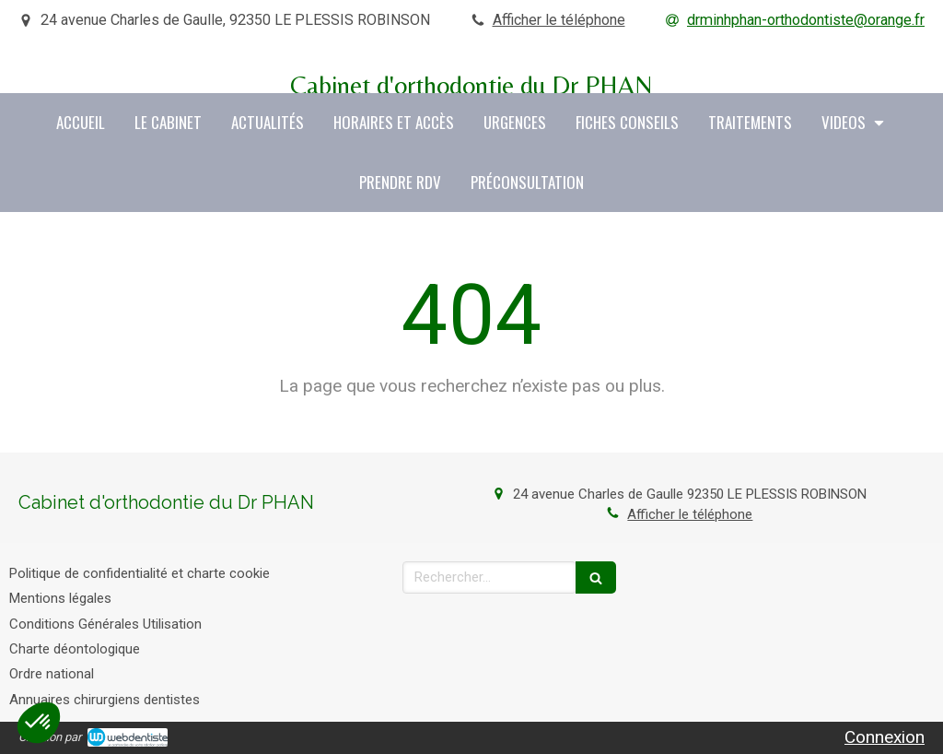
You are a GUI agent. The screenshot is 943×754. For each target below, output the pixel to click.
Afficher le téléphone (559, 20)
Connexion (884, 737)
